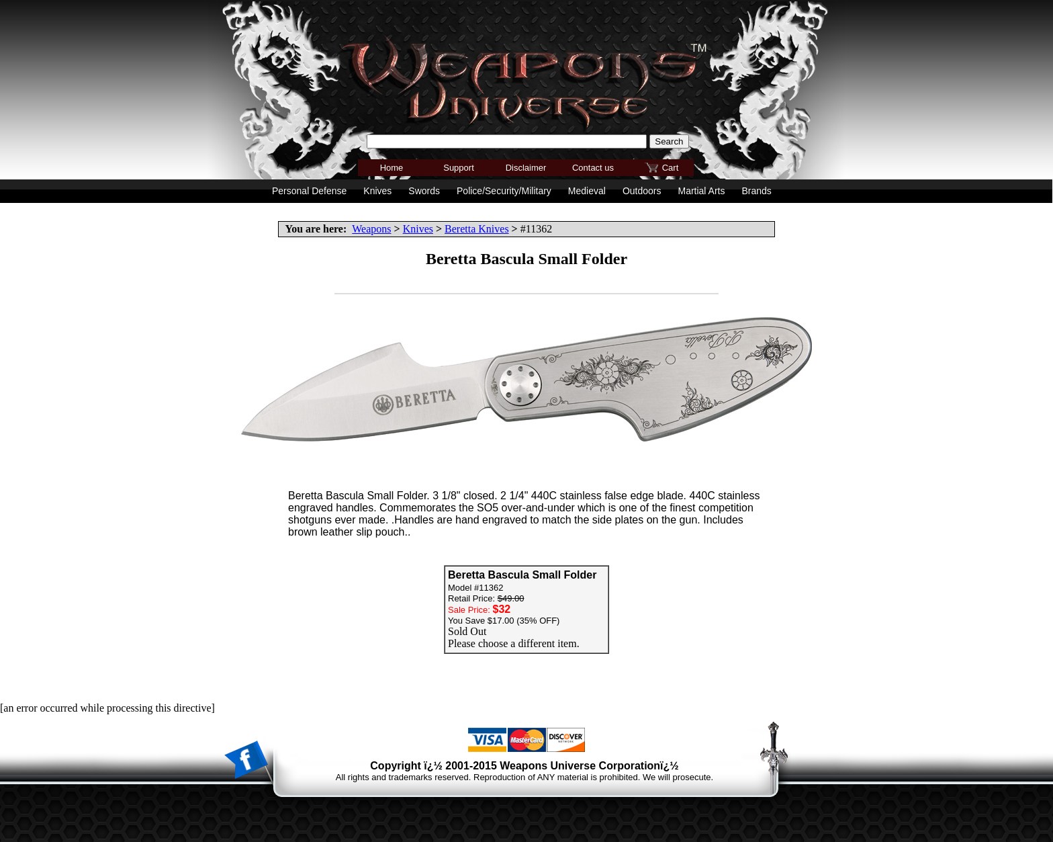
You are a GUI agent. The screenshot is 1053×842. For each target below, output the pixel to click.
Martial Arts (701, 190)
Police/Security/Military (504, 190)
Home (392, 168)
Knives (418, 229)
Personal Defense (309, 190)
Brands (756, 190)
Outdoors (642, 190)
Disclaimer (526, 168)
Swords (424, 190)
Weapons (371, 229)
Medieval (587, 190)
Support (458, 168)
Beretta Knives (477, 229)
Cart (670, 168)
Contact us (593, 168)
